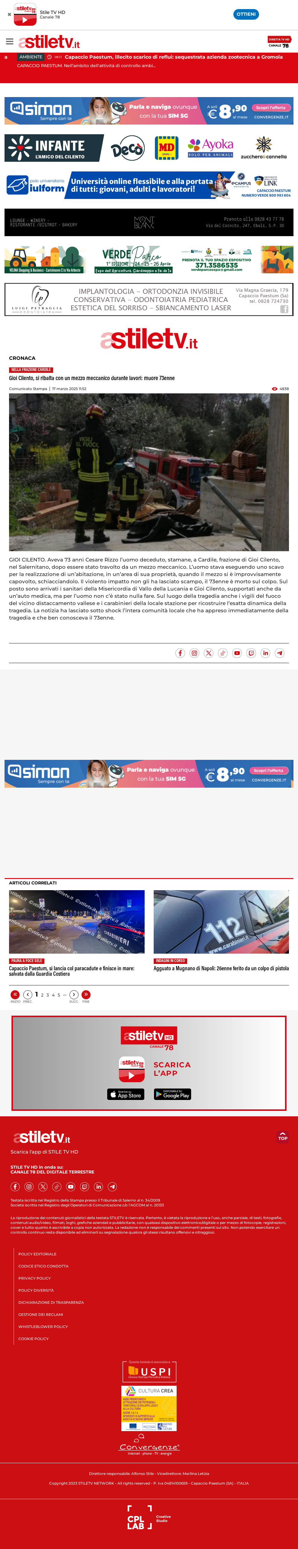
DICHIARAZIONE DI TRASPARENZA (51, 1302)
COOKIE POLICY (33, 1338)
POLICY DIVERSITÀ (36, 1290)
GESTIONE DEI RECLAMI (40, 1314)
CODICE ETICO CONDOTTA (43, 1266)
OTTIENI (246, 14)
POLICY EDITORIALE (37, 1254)
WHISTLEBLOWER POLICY (43, 1326)
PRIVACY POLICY (34, 1278)
